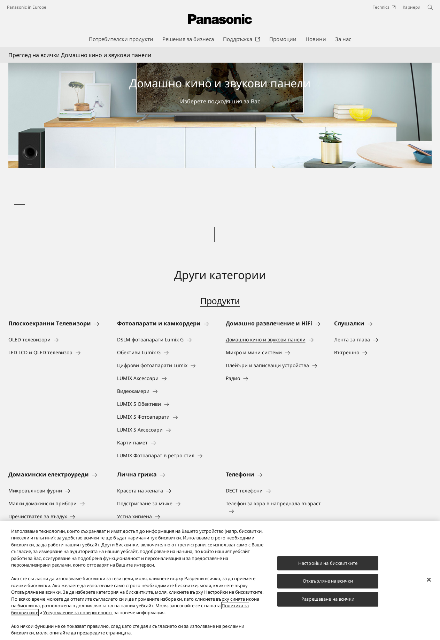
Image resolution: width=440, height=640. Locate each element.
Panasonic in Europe (26, 7)
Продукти (220, 301)
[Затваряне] (429, 579)
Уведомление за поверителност (78, 612)
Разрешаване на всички (327, 599)
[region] (220, 580)
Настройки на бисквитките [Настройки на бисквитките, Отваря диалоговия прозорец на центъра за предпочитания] (327, 563)
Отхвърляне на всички (328, 581)
